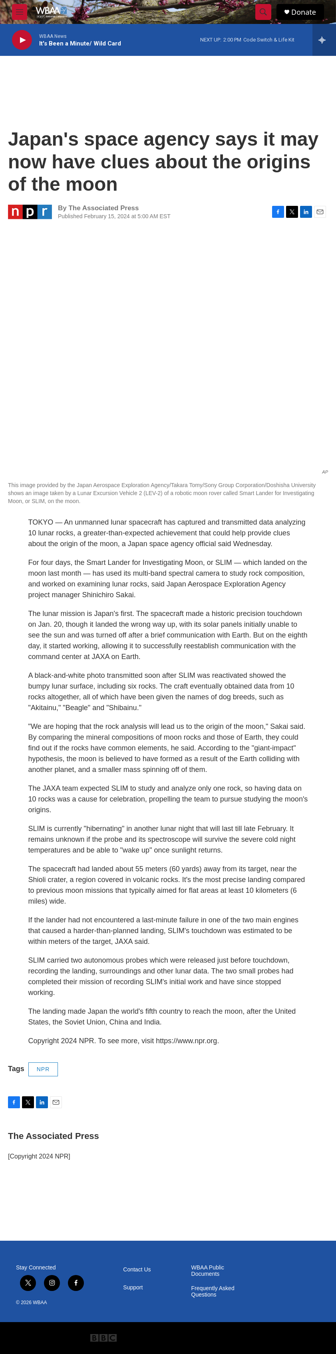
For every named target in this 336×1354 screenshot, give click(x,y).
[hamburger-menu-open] (19, 12)
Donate (303, 12)
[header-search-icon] (263, 12)
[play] (22, 40)
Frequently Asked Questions (213, 1291)
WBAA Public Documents (207, 1271)
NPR (43, 1069)
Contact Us (137, 1270)
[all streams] (324, 40)
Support (133, 1288)
